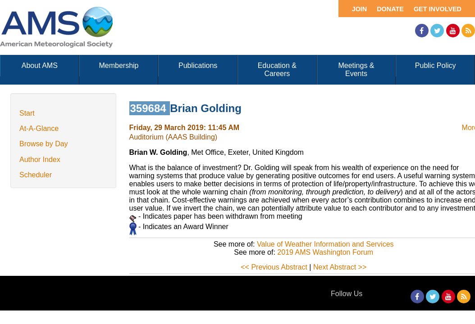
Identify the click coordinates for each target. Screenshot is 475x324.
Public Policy (435, 65)
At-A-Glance (39, 128)
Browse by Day (43, 144)
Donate (390, 9)
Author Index (39, 159)
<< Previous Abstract (274, 267)
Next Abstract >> (339, 267)
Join (359, 9)
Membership (118, 65)
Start (27, 113)
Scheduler (35, 175)
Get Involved (437, 9)
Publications (197, 65)
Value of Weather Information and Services (325, 244)
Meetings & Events (356, 69)
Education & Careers (277, 69)
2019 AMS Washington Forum (325, 252)
